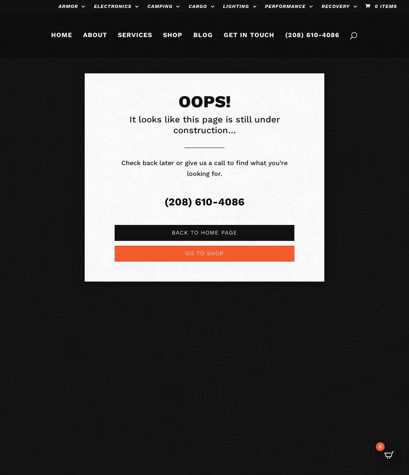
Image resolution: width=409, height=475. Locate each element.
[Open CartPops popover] (389, 455)
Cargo (198, 6)
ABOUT (95, 35)
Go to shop (204, 253)
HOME (61, 35)
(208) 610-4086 (312, 35)
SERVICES (135, 35)
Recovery (336, 6)
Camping (160, 6)
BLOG (203, 35)
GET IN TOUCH (249, 35)
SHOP (173, 35)
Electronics (112, 6)
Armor (68, 6)
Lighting (236, 6)
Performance (285, 6)
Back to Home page (204, 232)
